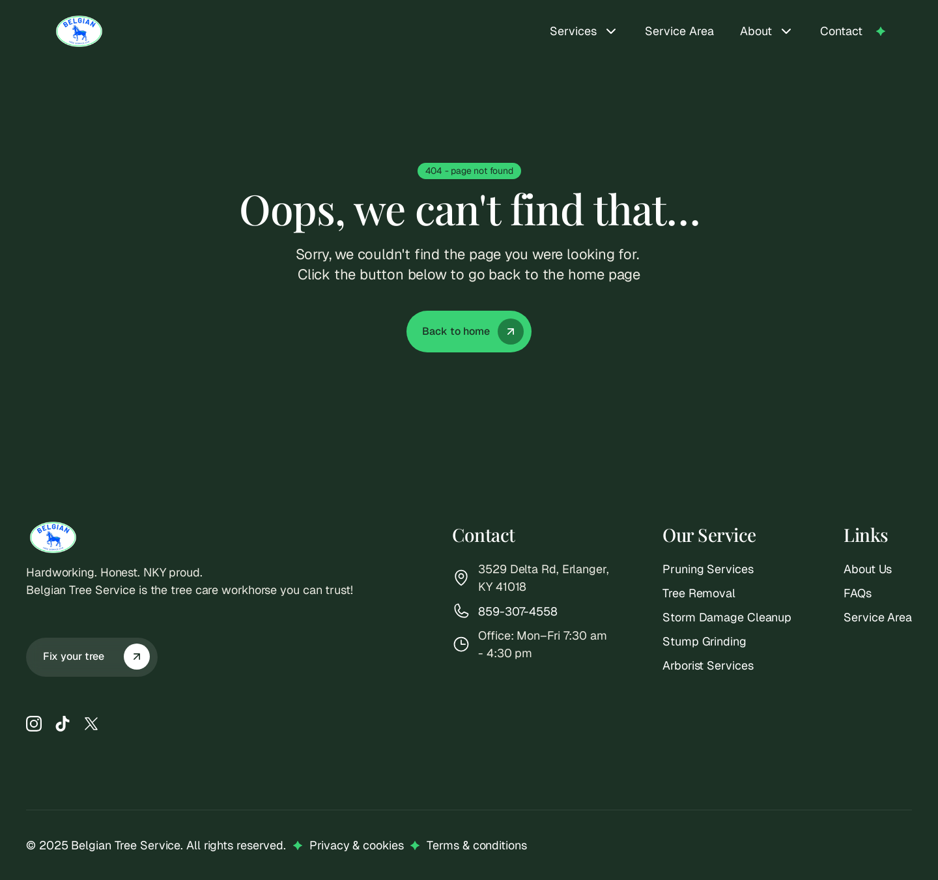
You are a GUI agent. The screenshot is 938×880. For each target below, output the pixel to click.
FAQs (858, 593)
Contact (841, 30)
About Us (868, 568)
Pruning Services (707, 568)
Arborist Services (707, 665)
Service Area (679, 30)
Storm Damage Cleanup (726, 617)
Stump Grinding (704, 641)
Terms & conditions (476, 845)
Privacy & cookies (356, 845)
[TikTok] (62, 723)
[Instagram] (34, 723)
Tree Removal (698, 593)
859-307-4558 (518, 611)
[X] (91, 723)
